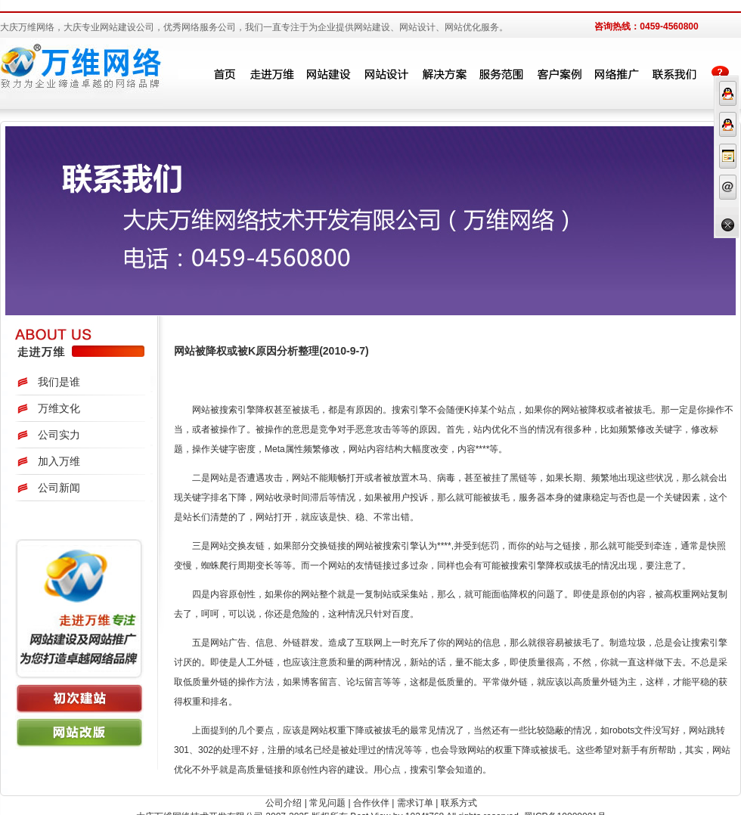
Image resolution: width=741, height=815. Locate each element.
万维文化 (59, 408)
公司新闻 (59, 488)
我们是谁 (59, 382)
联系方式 (459, 803)
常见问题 (327, 803)
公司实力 (59, 435)
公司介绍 (283, 803)
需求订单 (415, 803)
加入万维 (59, 461)
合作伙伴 (371, 803)
